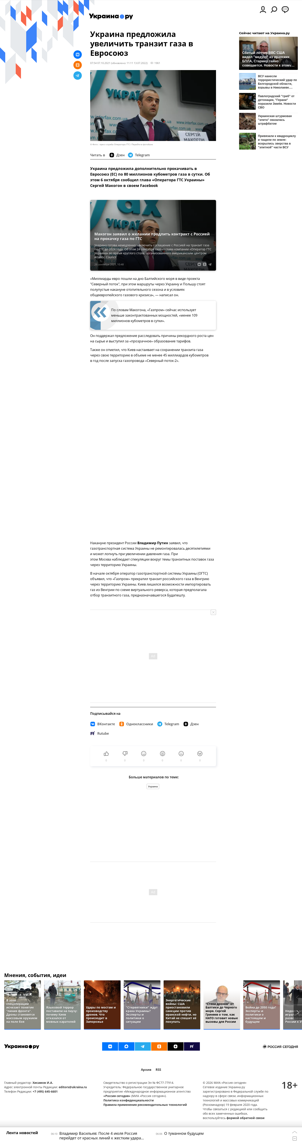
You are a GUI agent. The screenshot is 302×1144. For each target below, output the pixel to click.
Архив (146, 1069)
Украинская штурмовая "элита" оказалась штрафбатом (275, 119)
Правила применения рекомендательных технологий (145, 1105)
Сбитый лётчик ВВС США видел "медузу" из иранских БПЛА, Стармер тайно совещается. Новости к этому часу (266, 59)
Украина (153, 786)
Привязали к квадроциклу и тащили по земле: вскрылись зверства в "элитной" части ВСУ (277, 141)
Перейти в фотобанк (142, 144)
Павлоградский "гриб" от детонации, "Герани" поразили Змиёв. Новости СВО (277, 101)
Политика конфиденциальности (128, 1100)
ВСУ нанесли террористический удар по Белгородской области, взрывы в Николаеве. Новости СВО (277, 81)
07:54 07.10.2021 (100, 63)
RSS (158, 1069)
